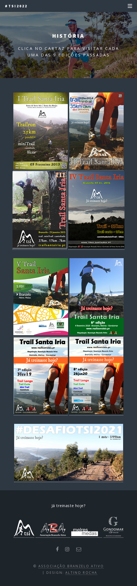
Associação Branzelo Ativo (71, 566)
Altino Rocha (81, 572)
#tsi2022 (16, 6)
